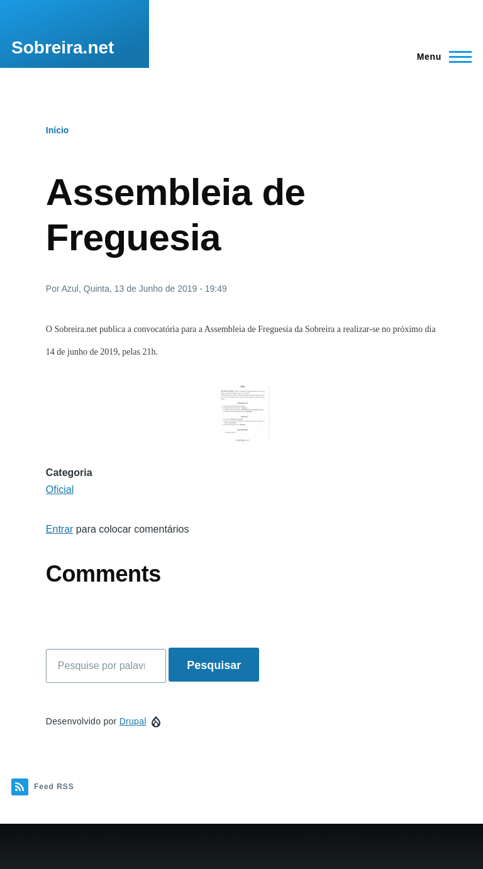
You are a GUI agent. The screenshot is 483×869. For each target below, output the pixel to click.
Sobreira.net (62, 47)
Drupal (133, 721)
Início (57, 130)
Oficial (60, 489)
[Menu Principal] (440, 56)
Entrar (60, 529)
